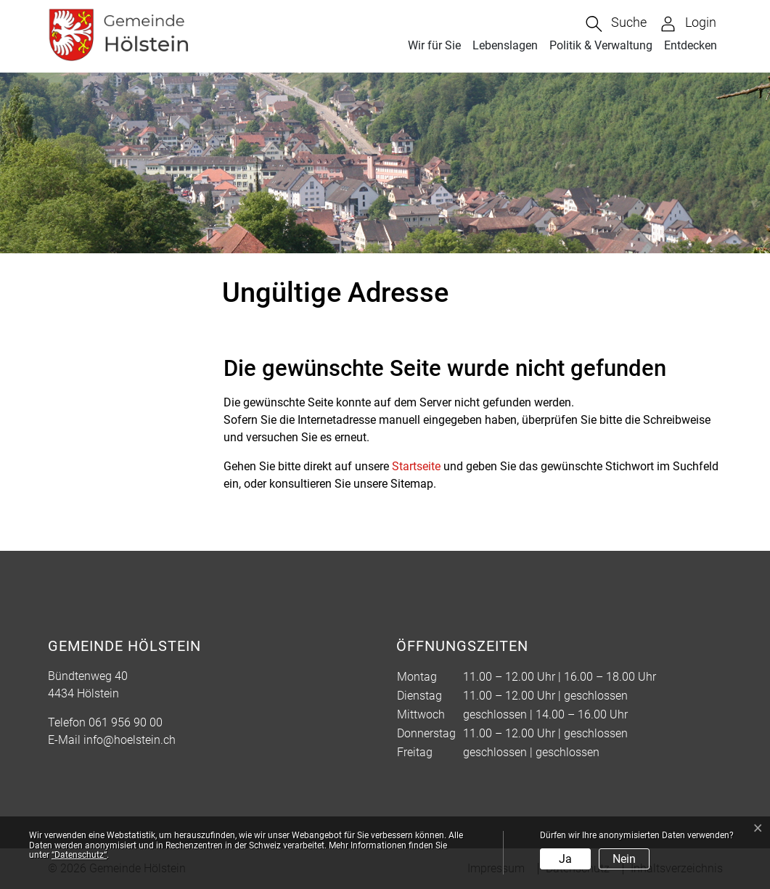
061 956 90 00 (126, 722)
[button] (616, 24)
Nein (624, 859)
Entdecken (690, 45)
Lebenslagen (505, 45)
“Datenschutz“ (79, 855)
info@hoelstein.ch (129, 740)
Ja (565, 859)
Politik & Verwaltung (600, 45)
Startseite (416, 466)
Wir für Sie (434, 45)
